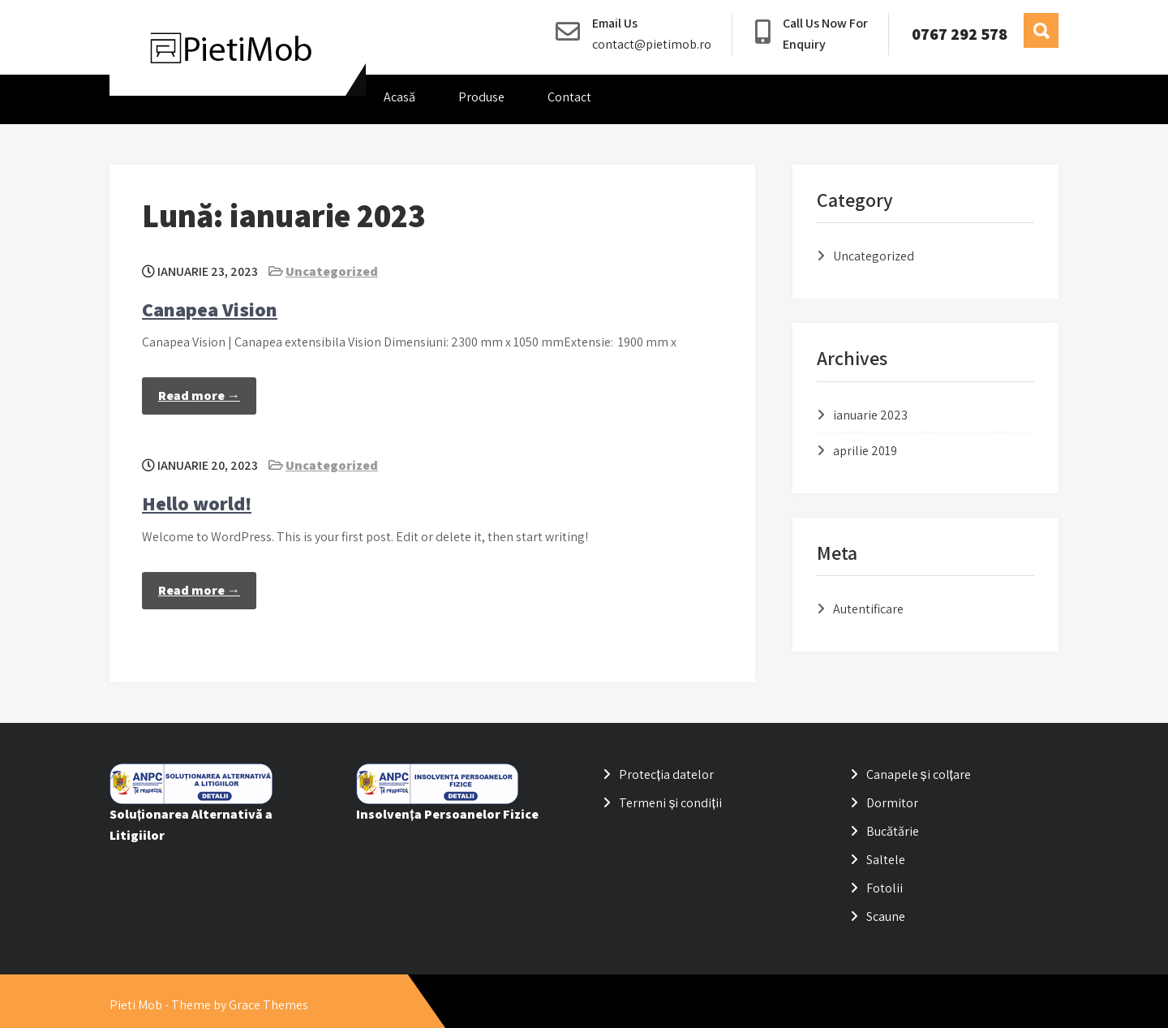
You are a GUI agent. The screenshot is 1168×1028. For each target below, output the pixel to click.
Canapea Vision (209, 309)
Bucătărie (892, 831)
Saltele (885, 859)
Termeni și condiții (670, 802)
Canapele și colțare (918, 774)
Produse (481, 96)
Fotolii (884, 888)
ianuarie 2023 (870, 415)
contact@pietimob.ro (651, 44)
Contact (569, 96)
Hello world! (196, 503)
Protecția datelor (666, 774)
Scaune (885, 916)
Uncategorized (332, 271)
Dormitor (892, 802)
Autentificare (868, 608)
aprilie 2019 (865, 450)
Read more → (199, 395)
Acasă (399, 96)
